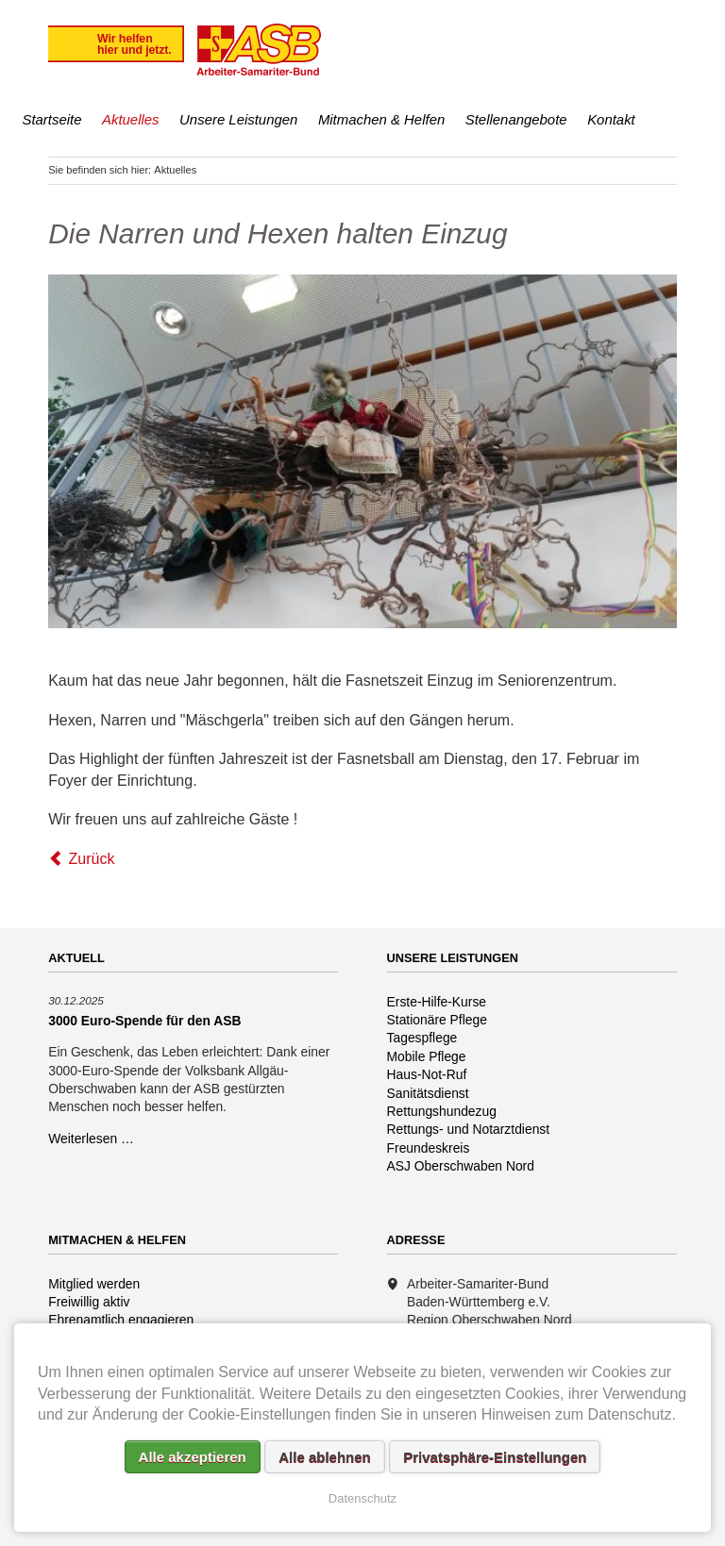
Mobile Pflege (426, 1056)
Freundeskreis (428, 1147)
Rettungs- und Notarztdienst (468, 1129)
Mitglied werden (94, 1283)
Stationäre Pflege (437, 1019)
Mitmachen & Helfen (381, 119)
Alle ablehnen (324, 1457)
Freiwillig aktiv (88, 1301)
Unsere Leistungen (238, 119)
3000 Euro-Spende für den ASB (144, 1020)
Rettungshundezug (442, 1111)
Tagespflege (422, 1037)
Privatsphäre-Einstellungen (494, 1457)
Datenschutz (362, 1498)
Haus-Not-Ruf (427, 1074)
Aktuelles (131, 119)
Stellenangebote (516, 119)
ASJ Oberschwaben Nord (460, 1165)
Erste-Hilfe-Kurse (437, 1001)
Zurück (92, 859)
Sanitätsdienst (428, 1093)
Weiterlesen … (91, 1138)
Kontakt (611, 119)
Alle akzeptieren (192, 1457)
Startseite (51, 119)
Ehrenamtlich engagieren (121, 1319)
